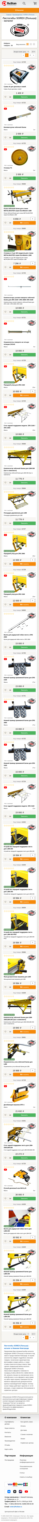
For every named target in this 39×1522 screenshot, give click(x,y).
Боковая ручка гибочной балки (15, 127)
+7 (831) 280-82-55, (14, 1504)
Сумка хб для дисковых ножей (15, 86)
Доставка (24, 1430)
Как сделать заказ (27, 1422)
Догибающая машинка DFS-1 (14, 1105)
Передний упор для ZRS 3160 (14, 594)
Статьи (22, 1473)
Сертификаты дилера (9, 1423)
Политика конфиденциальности (27, 1461)
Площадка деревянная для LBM (15, 513)
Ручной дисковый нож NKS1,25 (15, 1188)
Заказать (24, 97)
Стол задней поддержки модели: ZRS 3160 (19, 806)
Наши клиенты (9, 1428)
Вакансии (8, 1436)
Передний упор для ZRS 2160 (14, 385)
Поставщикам (9, 1460)
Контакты (8, 1432)
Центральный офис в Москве (14, 1511)
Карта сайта (9, 1449)
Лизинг (23, 1438)
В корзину (24, 223)
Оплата (23, 1426)
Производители (10, 1441)
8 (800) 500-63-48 (27, 1504)
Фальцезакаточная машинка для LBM (17, 977)
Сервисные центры (27, 1443)
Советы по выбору (26, 1477)
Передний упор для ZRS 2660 (14, 553)
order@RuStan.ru (16, 1506)
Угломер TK (8, 168)
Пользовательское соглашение (26, 1467)
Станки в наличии (27, 1434)
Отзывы (7, 1445)
